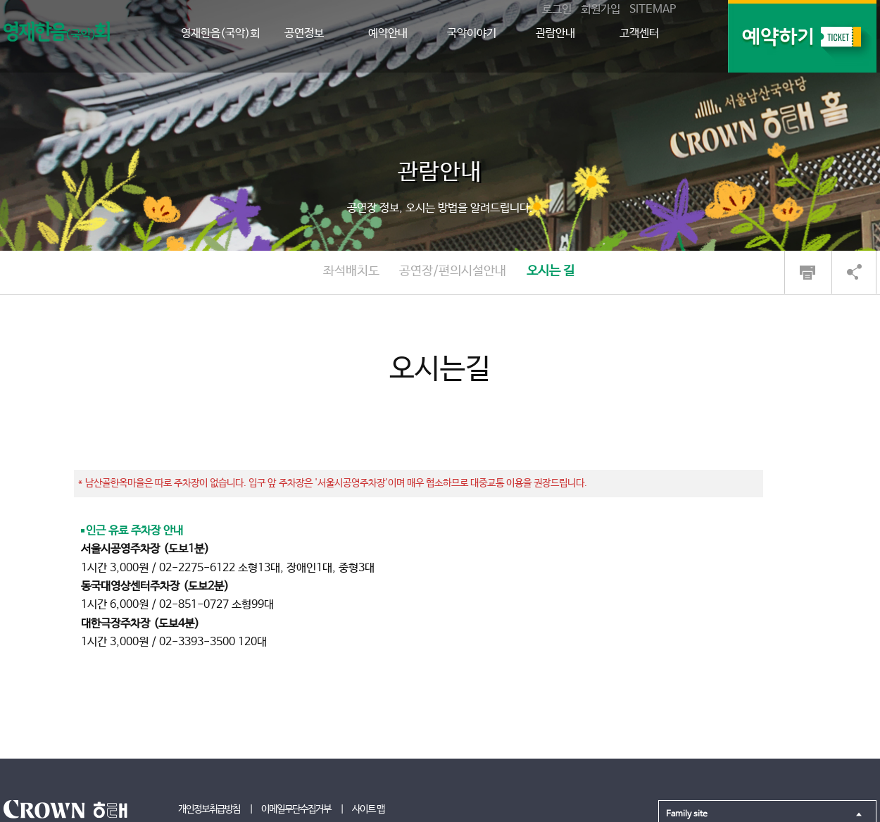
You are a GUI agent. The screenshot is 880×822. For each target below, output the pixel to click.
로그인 (557, 9)
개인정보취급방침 (209, 809)
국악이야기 (471, 33)
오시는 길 (550, 271)
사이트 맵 (368, 809)
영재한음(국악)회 (220, 33)
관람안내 (555, 33)
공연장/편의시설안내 (452, 271)
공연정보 (304, 33)
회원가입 (600, 9)
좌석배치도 (351, 271)
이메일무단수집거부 (296, 809)
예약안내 (388, 33)
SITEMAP (652, 9)
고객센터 (639, 33)
